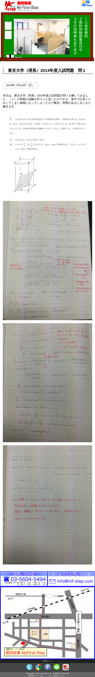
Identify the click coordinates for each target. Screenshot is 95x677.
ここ (47, 675)
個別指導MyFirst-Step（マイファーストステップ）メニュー (47, 3)
